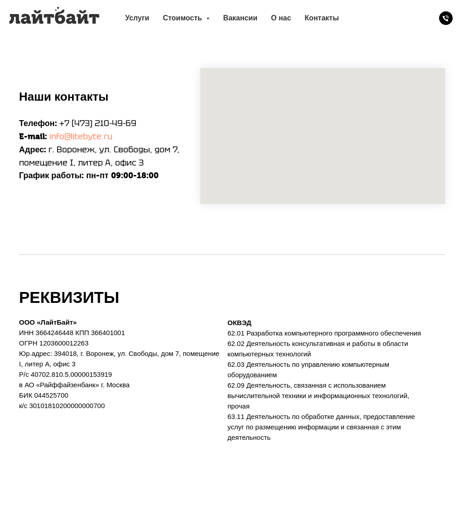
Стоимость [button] (183, 18)
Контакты (321, 18)
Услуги (137, 18)
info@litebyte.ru (80, 136)
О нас (281, 18)
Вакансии (240, 18)
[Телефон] (446, 18)
